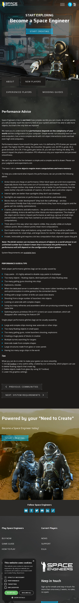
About (10, 81)
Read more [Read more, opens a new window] (20, 573)
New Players (33, 81)
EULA (43, 549)
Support (46, 543)
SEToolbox (11, 364)
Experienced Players (19, 92)
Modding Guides (53, 92)
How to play (8, 549)
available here (30, 252)
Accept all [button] (11, 593)
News (44, 538)
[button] (19, 597)
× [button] (33, 561)
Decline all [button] (26, 593)
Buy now (6, 538)
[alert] (19, 580)
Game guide (8, 543)
